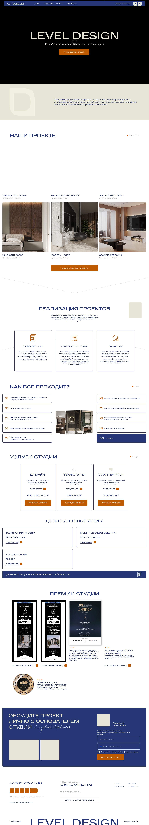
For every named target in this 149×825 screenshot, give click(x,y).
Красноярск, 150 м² (11, 198)
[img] (139, 4)
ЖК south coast (12, 255)
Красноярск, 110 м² (60, 198)
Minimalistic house (14, 195)
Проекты (119, 786)
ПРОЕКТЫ (48, 4)
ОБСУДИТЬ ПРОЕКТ (110, 757)
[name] (118, 739)
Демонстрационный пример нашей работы (38, 574)
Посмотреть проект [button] (52, 665)
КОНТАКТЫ (72, 4)
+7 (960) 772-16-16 (122, 4)
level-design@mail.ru (70, 792)
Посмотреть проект (23, 665)
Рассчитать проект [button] (74, 52)
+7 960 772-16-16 (26, 783)
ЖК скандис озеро (111, 195)
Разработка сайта (131, 821)
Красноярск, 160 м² (60, 258)
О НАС (37, 4)
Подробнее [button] (72, 489)
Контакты (133, 786)
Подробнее (36, 489)
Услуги (132, 783)
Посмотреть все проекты (74, 268)
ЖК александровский (65, 195)
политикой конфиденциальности (125, 752)
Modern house (60, 255)
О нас (117, 783)
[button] (117, 489)
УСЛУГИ (59, 4)
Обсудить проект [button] (111, 503)
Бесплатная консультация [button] (79, 800)
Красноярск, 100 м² (108, 198)
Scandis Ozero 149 (110, 255)
